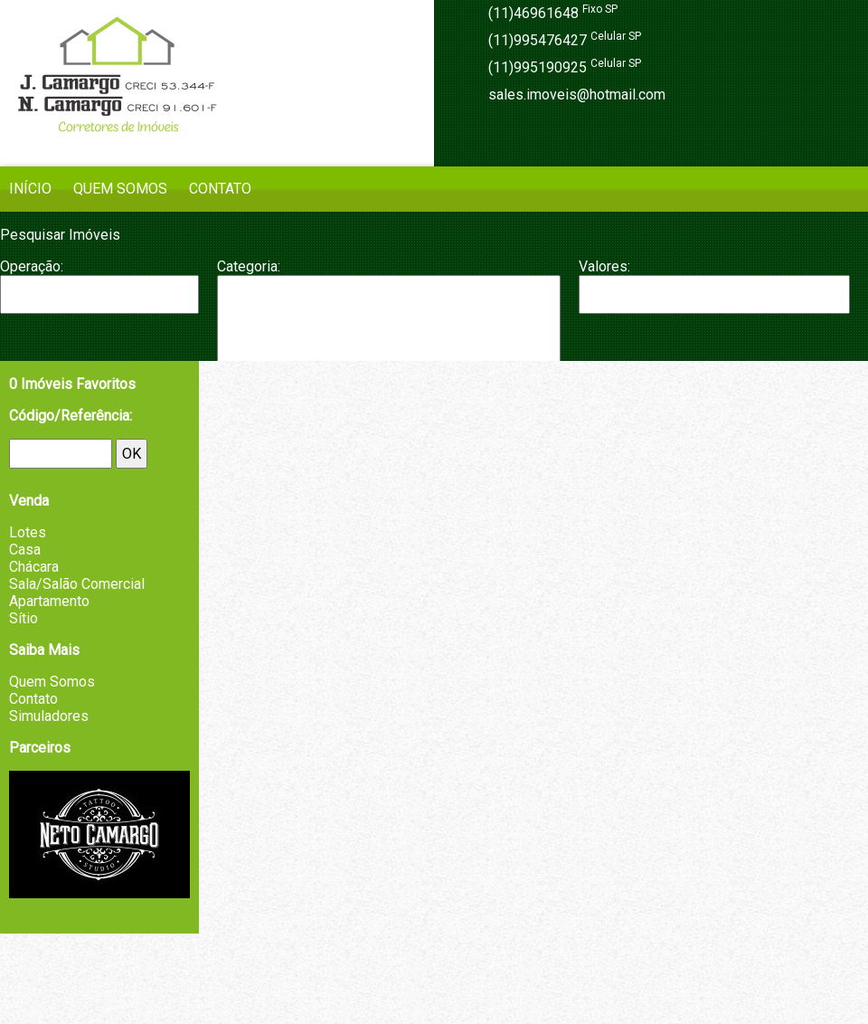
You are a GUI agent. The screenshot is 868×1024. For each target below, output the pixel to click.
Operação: (31, 266)
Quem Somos (120, 188)
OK (131, 453)
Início (30, 188)
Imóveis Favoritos (72, 384)
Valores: (604, 266)
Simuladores (49, 716)
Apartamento (388, 294)
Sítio (23, 618)
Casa (388, 312)
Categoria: (248, 266)
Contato (220, 188)
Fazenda (388, 349)
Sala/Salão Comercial (77, 584)
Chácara (388, 330)
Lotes (27, 532)
